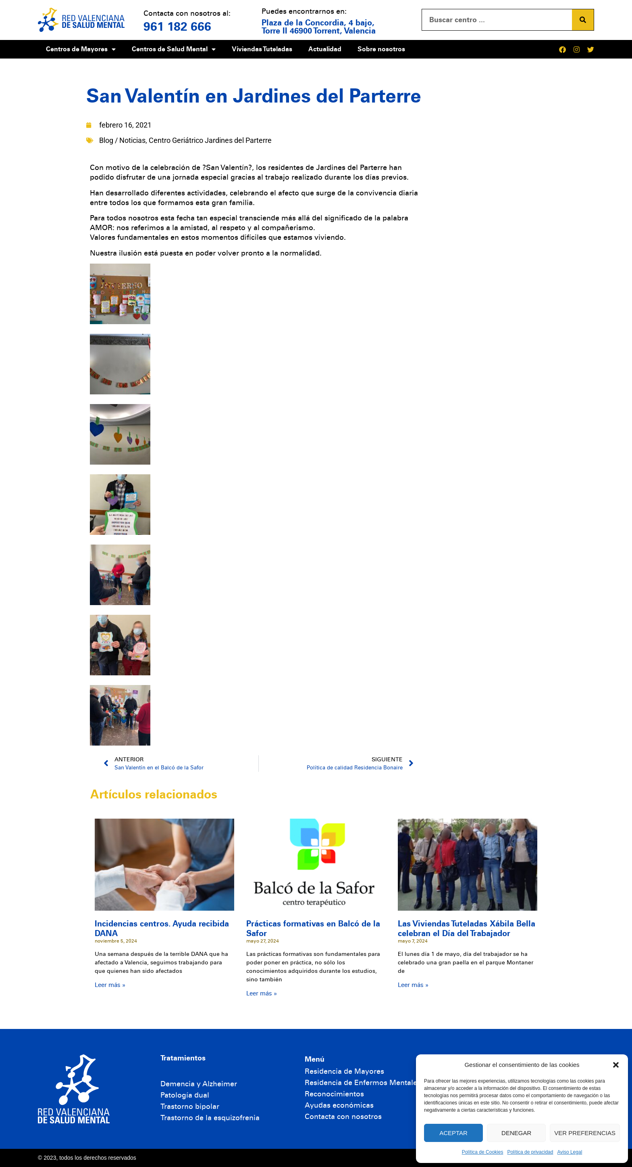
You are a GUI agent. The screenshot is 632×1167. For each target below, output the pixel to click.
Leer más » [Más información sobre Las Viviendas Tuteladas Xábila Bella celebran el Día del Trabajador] (413, 985)
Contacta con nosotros (343, 1116)
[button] (616, 1065)
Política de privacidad (530, 1152)
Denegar (516, 1132)
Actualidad (324, 49)
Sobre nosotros (381, 49)
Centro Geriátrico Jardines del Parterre (210, 140)
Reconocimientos (334, 1093)
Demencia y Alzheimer (198, 1083)
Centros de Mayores (81, 49)
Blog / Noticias (122, 140)
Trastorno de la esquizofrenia (210, 1117)
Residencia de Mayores (344, 1071)
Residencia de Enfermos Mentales (363, 1082)
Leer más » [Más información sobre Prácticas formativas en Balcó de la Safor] (261, 993)
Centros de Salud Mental (174, 49)
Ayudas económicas (339, 1105)
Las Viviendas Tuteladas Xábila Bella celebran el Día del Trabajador (466, 928)
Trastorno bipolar (189, 1106)
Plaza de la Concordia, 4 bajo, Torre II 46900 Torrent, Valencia (319, 27)
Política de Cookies (482, 1152)
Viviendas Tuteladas (262, 49)
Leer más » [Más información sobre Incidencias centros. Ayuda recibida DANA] (110, 985)
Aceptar (453, 1132)
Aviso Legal (569, 1152)
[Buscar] (583, 19)
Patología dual (184, 1095)
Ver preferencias (584, 1132)
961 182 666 (177, 26)
